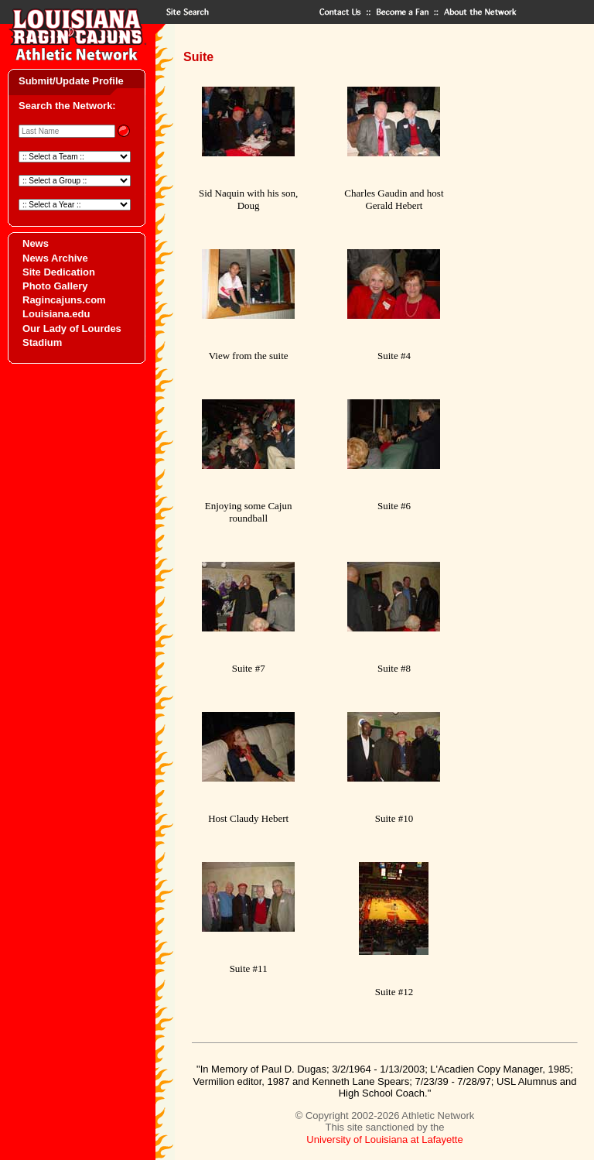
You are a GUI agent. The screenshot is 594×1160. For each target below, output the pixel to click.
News (35, 243)
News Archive (55, 258)
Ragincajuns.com (64, 300)
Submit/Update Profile (71, 81)
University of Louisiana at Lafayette (384, 1139)
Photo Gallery (55, 286)
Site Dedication (58, 272)
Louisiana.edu (56, 314)
